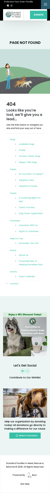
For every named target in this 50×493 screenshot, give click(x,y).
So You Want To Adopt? (31, 174)
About (13, 250)
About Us (23, 255)
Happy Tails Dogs (28, 162)
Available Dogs (26, 144)
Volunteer (15, 220)
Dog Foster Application (31, 213)
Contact (14, 283)
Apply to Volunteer (29, 231)
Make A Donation (26, 436)
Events (13, 271)
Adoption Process (28, 186)
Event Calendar (27, 276)
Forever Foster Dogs (29, 156)
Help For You (16, 238)
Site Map (24, 483)
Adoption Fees (26, 180)
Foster (13, 193)
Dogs (12, 139)
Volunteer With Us (28, 225)
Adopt (13, 169)
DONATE (38, 14)
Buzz (32, 475)
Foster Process (27, 207)
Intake (22, 150)
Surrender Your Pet (29, 243)
